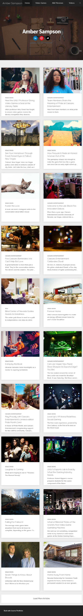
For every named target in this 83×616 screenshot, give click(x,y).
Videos (72, 3)
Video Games (40, 3)
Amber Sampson (12, 3)
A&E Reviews (57, 3)
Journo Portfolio (17, 611)
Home (27, 3)
